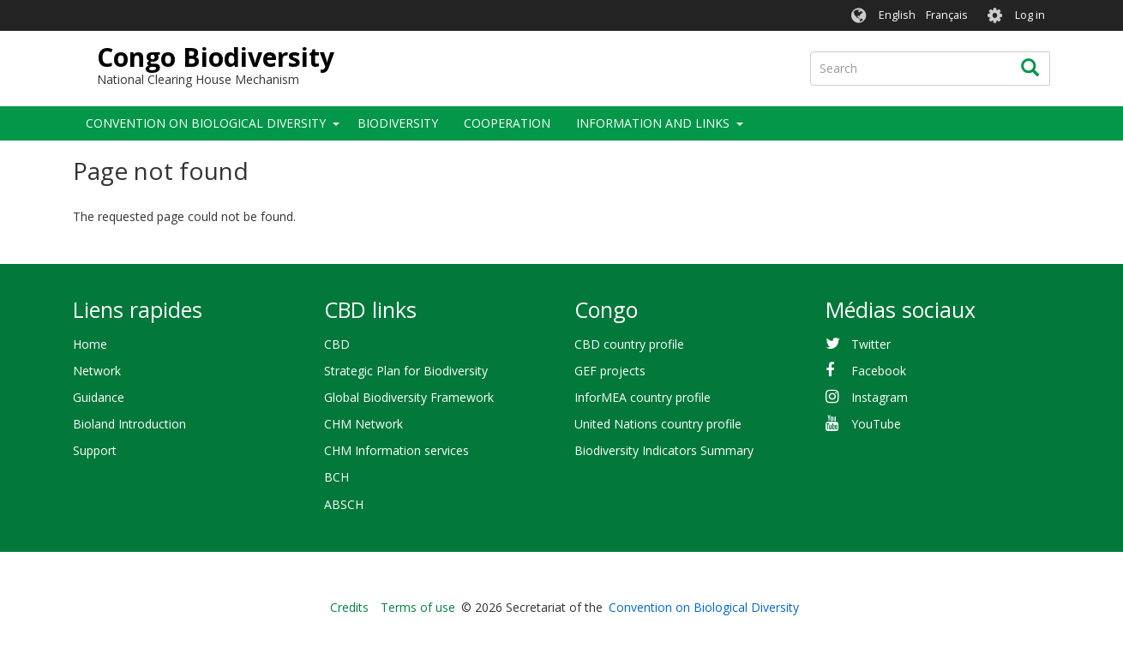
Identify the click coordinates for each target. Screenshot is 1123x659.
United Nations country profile (658, 424)
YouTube (876, 424)
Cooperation (507, 123)
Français (947, 15)
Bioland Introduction (129, 424)
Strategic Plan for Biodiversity (406, 370)
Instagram (879, 397)
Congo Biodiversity (215, 57)
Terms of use (418, 607)
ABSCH (343, 504)
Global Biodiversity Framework (409, 397)
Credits (349, 607)
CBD (337, 344)
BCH (336, 477)
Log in (1030, 15)
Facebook (878, 370)
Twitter (871, 344)
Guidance (98, 397)
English (897, 15)
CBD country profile (629, 344)
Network (97, 370)
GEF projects (610, 370)
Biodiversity (397, 123)
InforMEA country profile (642, 397)
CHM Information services (396, 450)
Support (95, 450)
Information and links (653, 123)
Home (90, 344)
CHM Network (363, 424)
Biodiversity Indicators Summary (664, 450)
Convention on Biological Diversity (206, 123)
